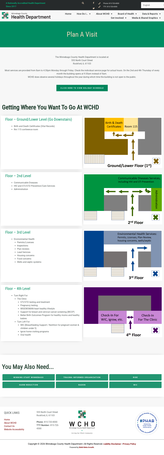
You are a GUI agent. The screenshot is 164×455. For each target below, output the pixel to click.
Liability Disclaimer (112, 445)
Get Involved (118, 19)
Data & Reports (151, 15)
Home (68, 14)
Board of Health (127, 15)
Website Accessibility (14, 430)
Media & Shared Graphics (146, 19)
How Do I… (84, 15)
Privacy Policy (130, 445)
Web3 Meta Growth (86, 448)
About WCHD (104, 15)
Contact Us (9, 427)
